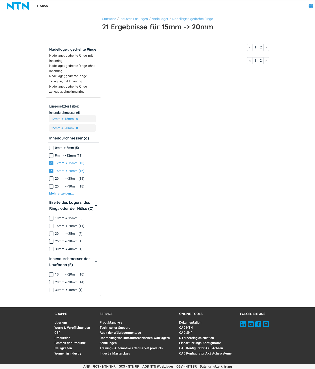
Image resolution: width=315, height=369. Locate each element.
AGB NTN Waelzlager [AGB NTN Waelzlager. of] (157, 366)
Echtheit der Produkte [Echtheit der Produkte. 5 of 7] (70, 343)
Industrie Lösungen (134, 19)
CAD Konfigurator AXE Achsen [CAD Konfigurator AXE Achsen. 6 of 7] (201, 348)
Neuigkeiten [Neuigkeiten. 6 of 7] (63, 348)
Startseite (109, 19)
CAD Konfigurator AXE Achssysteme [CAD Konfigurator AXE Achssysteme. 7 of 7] (205, 353)
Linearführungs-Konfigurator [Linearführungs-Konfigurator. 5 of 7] (200, 343)
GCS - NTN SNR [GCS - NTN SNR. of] (104, 366)
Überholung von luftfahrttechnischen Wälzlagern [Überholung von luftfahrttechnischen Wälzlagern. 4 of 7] (135, 338)
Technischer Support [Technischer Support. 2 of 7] (115, 328)
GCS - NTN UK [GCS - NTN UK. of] (129, 366)
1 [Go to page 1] (255, 47)
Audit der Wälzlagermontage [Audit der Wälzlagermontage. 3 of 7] (120, 333)
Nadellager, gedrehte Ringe (192, 19)
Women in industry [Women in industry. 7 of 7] (67, 353)
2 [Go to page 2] (261, 47)
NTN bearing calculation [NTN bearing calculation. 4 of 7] (196, 338)
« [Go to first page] (250, 47)
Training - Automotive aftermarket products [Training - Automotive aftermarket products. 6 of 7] (131, 348)
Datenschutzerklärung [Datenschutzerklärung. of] (216, 366)
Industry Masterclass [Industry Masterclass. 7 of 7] (115, 353)
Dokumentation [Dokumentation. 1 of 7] (190, 322)
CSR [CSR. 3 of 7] (57, 333)
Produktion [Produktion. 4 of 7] (62, 338)
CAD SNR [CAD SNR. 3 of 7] (185, 333)
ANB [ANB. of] (86, 366)
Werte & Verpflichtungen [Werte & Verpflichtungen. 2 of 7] (72, 328)
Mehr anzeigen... (61, 193)
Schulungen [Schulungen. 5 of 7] (108, 343)
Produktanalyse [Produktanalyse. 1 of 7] (111, 322)
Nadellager (159, 19)
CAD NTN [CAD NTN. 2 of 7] (186, 328)
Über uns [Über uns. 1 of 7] (61, 322)
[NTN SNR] (18, 6)
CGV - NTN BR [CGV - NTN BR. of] (186, 366)
